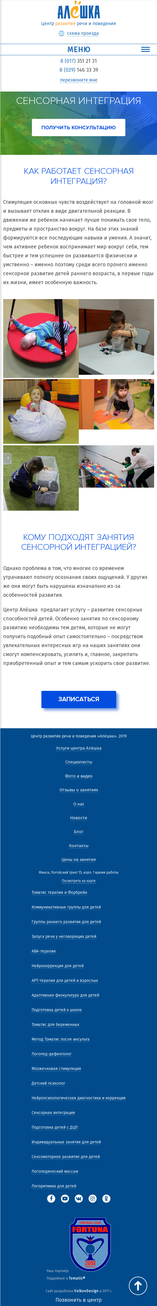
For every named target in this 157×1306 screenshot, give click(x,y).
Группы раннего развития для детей (66, 921)
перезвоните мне (78, 80)
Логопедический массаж (55, 1171)
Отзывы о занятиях (79, 789)
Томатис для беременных (55, 1024)
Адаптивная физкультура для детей (65, 995)
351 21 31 (78, 61)
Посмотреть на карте (79, 881)
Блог (78, 831)
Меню (108, 49)
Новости (78, 817)
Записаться (78, 699)
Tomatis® (77, 1278)
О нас (78, 804)
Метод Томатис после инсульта (61, 1039)
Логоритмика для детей (54, 1186)
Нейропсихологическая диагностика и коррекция (79, 1098)
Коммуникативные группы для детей (66, 907)
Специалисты (78, 762)
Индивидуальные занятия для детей (66, 1142)
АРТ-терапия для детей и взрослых (65, 980)
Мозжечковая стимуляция (56, 1068)
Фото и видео (79, 776)
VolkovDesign (86, 1291)
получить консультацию (78, 127)
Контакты (79, 845)
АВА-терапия (44, 951)
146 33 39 (79, 70)
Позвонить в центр (78, 1300)
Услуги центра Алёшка (79, 748)
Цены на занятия (79, 859)
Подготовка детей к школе (57, 1009)
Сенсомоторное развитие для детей (66, 1156)
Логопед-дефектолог (52, 1054)
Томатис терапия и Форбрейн (59, 892)
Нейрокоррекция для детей (58, 965)
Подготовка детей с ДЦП (55, 1127)
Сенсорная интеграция (53, 1112)
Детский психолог (48, 1083)
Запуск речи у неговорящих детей (64, 936)
